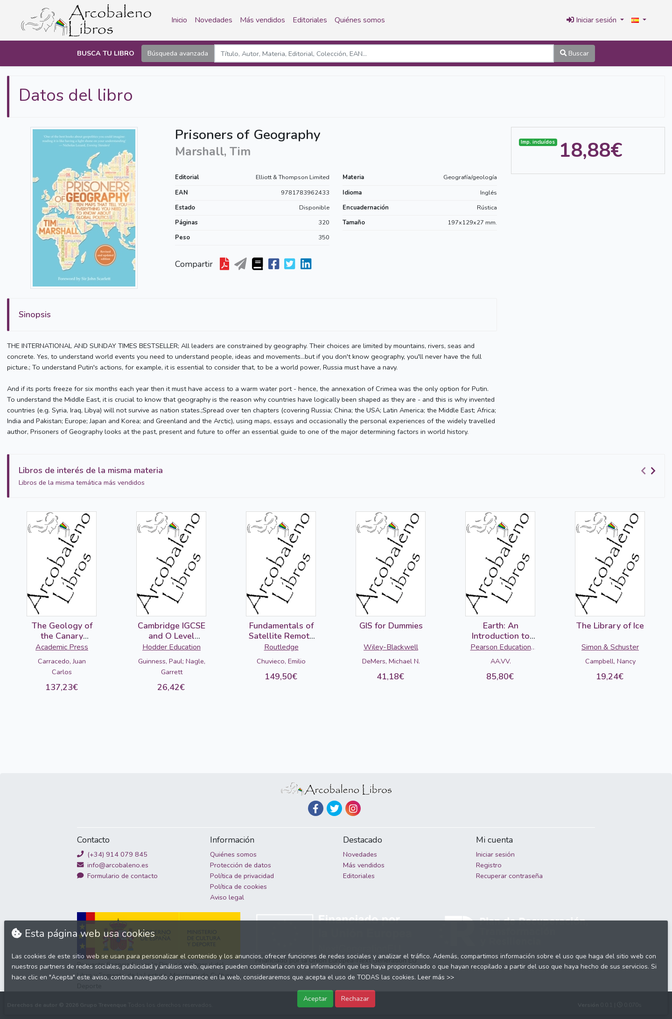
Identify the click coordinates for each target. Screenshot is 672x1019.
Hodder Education (171, 647)
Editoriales (310, 20)
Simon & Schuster (610, 647)
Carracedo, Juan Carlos (62, 666)
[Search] (384, 53)
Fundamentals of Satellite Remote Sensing (281, 635)
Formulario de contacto (117, 875)
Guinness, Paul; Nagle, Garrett (171, 666)
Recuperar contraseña (509, 875)
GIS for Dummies (391, 625)
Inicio (179, 20)
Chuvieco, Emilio (281, 661)
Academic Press (61, 647)
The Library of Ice (610, 625)
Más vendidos (262, 20)
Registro (489, 865)
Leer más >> (436, 977)
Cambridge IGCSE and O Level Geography (171, 635)
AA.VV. (500, 661)
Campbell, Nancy (610, 661)
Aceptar (315, 998)
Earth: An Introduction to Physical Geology (500, 635)
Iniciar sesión (495, 854)
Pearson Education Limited (500, 648)
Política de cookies (238, 886)
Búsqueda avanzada (177, 53)
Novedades (213, 20)
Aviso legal (227, 897)
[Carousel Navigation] (649, 471)
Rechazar (355, 998)
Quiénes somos (360, 20)
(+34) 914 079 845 (112, 854)
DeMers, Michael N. (391, 661)
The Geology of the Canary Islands (62, 635)
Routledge (281, 647)
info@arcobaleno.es (112, 865)
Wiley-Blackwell (391, 647)
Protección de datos (240, 865)
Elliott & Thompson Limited (292, 177)
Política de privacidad (242, 875)
